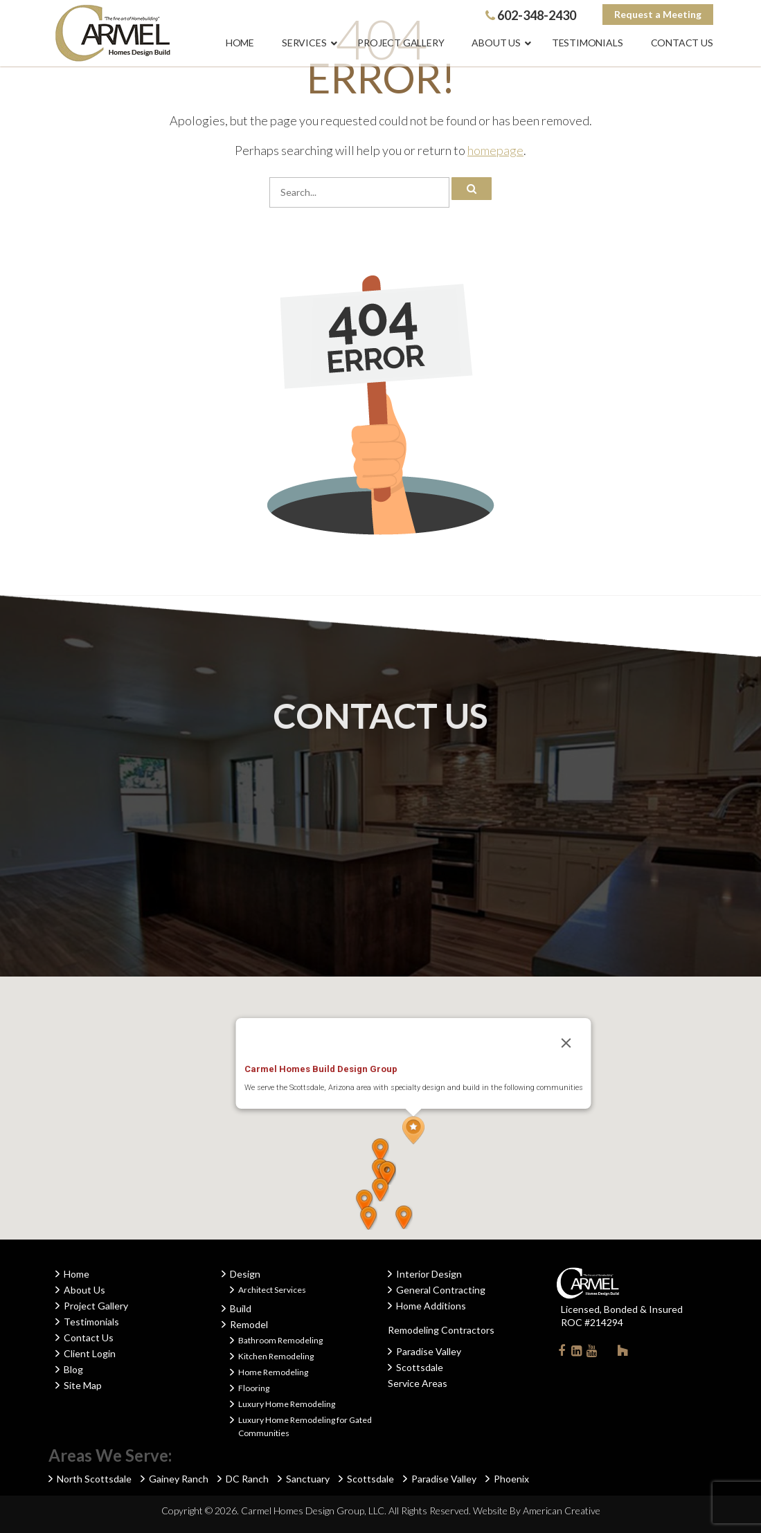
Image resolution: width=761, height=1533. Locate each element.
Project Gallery (96, 1306)
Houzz (622, 1353)
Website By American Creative (536, 1510)
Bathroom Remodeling (280, 1340)
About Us (84, 1290)
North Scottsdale (94, 1479)
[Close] (565, 1043)
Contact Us (89, 1337)
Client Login (90, 1353)
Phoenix (511, 1479)
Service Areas (417, 1383)
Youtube (592, 1353)
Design (245, 1274)
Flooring (253, 1388)
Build (240, 1308)
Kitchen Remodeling (276, 1356)
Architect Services (272, 1290)
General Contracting (440, 1290)
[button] (413, 1130)
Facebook (561, 1353)
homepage (495, 150)
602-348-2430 (530, 15)
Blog (73, 1369)
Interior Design (429, 1274)
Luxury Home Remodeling (286, 1404)
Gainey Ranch (178, 1479)
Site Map (83, 1385)
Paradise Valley (428, 1351)
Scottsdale (419, 1367)
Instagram (607, 1350)
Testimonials (91, 1321)
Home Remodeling (273, 1372)
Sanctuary (308, 1479)
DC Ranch (247, 1479)
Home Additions (431, 1306)
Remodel (249, 1324)
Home (76, 1274)
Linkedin (576, 1353)
